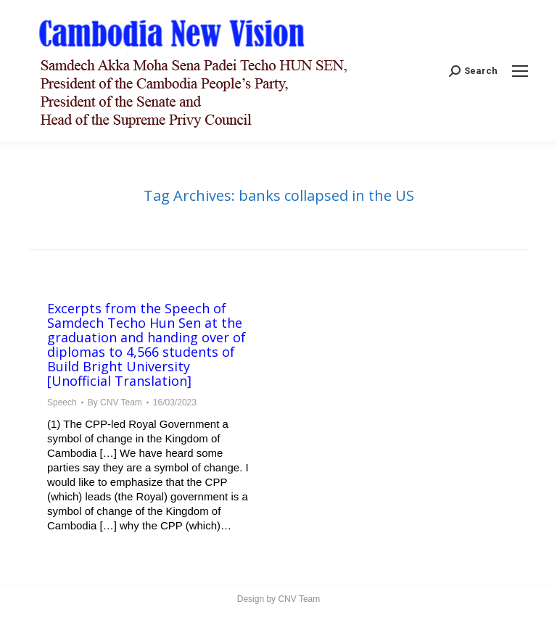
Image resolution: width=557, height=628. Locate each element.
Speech (62, 402)
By (115, 402)
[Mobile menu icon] (520, 71)
